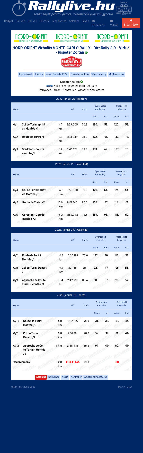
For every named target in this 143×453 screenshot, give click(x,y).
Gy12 (16, 346)
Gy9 (15, 280)
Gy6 (15, 215)
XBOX (65, 377)
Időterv (39, 74)
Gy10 (16, 321)
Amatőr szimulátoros (95, 377)
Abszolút (41, 377)
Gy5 (15, 202)
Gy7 (15, 255)
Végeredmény (98, 74)
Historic (45, 21)
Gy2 (15, 137)
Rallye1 (8, 21)
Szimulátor (98, 23)
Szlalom (74, 21)
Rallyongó (53, 377)
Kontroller (76, 377)
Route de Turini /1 (33, 137)
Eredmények (26, 74)
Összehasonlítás (80, 74)
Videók (114, 23)
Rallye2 (20, 21)
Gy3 (15, 149)
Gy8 (15, 268)
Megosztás (116, 74)
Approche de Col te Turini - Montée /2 (34, 350)
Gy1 (15, 125)
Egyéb (85, 21)
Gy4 (15, 190)
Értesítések (131, 23)
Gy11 (15, 333)
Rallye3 (32, 21)
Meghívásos (59, 21)
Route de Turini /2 (33, 202)
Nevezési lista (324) (57, 74)
